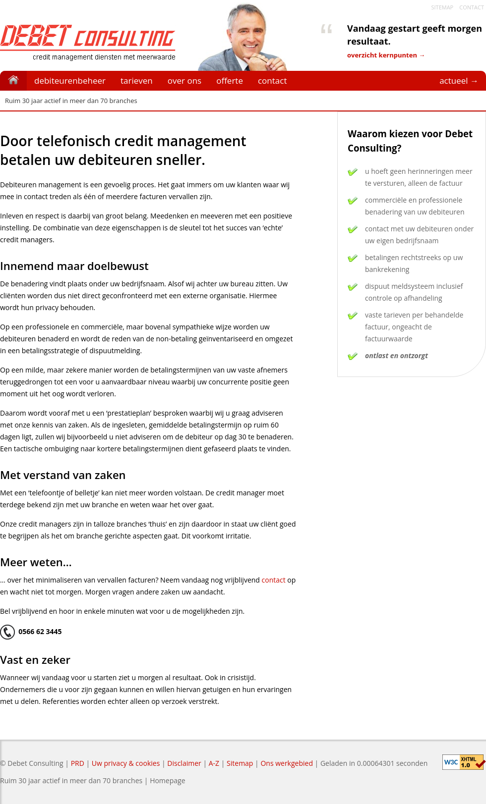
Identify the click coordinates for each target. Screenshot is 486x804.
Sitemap (442, 7)
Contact (471, 7)
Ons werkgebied (286, 763)
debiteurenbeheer (70, 80)
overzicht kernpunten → (386, 55)
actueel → (459, 80)
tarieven (137, 80)
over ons (184, 80)
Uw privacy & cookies (126, 763)
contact (272, 80)
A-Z (214, 763)
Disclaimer (184, 763)
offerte (229, 80)
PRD (77, 763)
